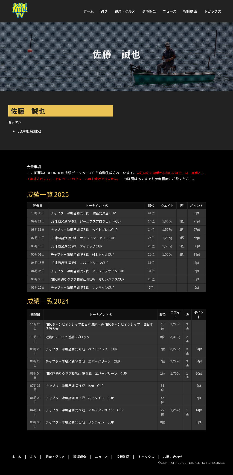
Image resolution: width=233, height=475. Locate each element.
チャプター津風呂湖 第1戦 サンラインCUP (82, 287)
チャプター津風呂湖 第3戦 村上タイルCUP (82, 254)
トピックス (212, 11)
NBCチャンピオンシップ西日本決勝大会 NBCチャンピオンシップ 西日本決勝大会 (99, 326)
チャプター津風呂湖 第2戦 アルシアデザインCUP (87, 271)
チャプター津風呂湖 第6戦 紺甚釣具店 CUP (83, 213)
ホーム (88, 11)
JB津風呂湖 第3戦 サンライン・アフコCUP (83, 238)
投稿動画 (190, 11)
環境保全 (149, 11)
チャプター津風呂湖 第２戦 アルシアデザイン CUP (85, 410)
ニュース (169, 11)
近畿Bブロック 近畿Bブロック (68, 337)
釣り (104, 11)
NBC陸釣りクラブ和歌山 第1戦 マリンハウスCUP (87, 279)
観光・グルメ (124, 11)
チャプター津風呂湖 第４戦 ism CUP (75, 385)
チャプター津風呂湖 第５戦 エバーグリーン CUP (83, 361)
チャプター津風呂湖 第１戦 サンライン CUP (80, 422)
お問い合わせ (172, 456)
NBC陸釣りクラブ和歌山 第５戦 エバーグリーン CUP (86, 373)
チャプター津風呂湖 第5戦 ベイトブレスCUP (84, 229)
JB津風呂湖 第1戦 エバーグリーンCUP (79, 262)
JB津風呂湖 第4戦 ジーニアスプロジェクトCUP (86, 221)
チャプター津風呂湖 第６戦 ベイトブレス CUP (81, 349)
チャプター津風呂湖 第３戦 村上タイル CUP (80, 397)
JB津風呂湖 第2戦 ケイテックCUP (76, 246)
